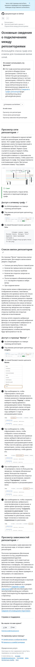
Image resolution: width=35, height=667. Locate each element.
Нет (13, 627)
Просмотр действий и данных (13, 24)
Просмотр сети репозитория (9, 131)
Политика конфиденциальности (10, 631)
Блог (17, 660)
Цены (26, 658)
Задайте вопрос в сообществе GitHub (14, 639)
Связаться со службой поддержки (13, 642)
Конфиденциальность (8, 658)
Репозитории (8, 22)
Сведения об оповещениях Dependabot (15, 611)
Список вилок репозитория (16, 250)
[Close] (29, 3)
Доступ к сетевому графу (14, 202)
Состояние (20, 658)
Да (5, 627)
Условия (17, 656)
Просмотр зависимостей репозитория (15, 539)
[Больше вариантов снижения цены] (22, 104)
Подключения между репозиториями (16, 26)
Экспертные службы (7, 660)
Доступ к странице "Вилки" (15, 337)
